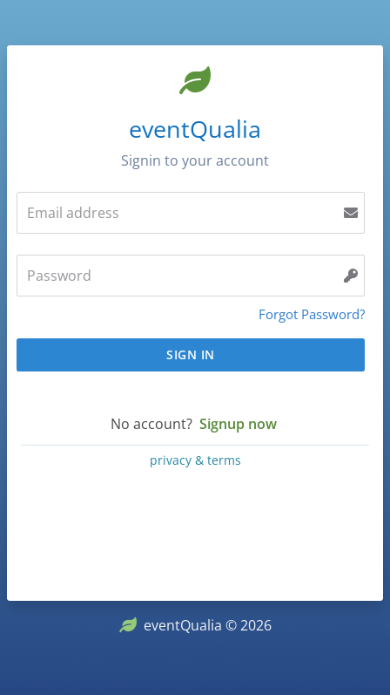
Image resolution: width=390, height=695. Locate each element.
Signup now (238, 423)
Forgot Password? (312, 314)
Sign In (190, 354)
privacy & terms (195, 460)
